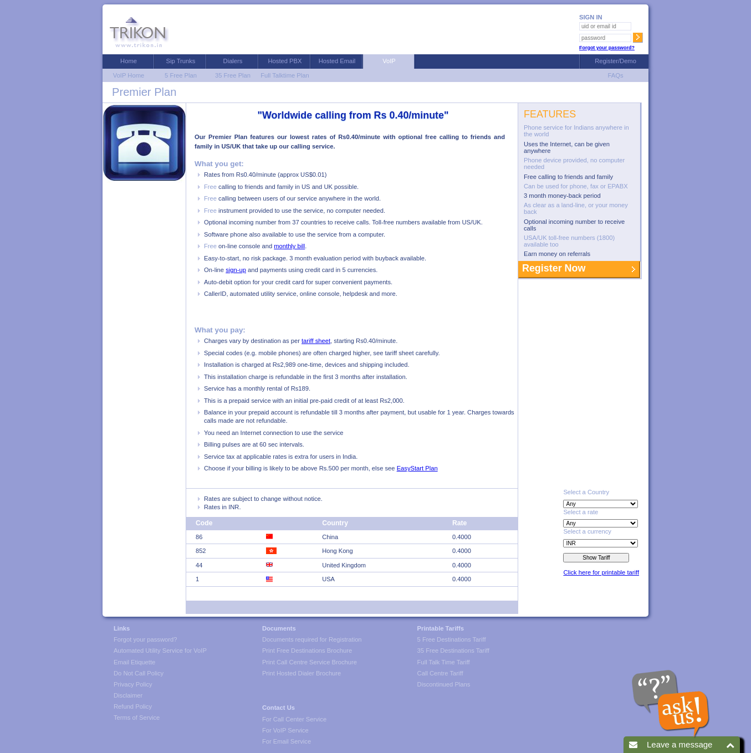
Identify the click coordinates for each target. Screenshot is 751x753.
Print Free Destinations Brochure (307, 650)
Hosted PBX (285, 61)
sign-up (236, 270)
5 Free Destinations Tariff (451, 639)
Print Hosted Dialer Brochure (301, 673)
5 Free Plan (181, 75)
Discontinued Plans (444, 684)
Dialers (233, 61)
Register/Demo (613, 61)
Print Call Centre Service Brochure (309, 662)
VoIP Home (128, 75)
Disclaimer (128, 695)
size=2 (600, 543)
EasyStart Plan (417, 468)
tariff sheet (316, 340)
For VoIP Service (285, 730)
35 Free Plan (233, 75)
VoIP (389, 61)
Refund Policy (133, 706)
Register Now (552, 268)
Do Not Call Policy (139, 673)
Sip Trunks (181, 61)
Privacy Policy (133, 684)
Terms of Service (137, 717)
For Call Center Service (294, 719)
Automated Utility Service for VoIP (160, 650)
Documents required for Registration (312, 639)
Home (128, 61)
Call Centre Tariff (440, 673)
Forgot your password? (607, 47)
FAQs (613, 75)
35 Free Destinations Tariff (453, 650)
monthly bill (289, 246)
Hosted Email (337, 61)
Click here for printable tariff (601, 572)
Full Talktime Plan (284, 75)
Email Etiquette (134, 662)
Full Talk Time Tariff (443, 662)
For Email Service (286, 741)
